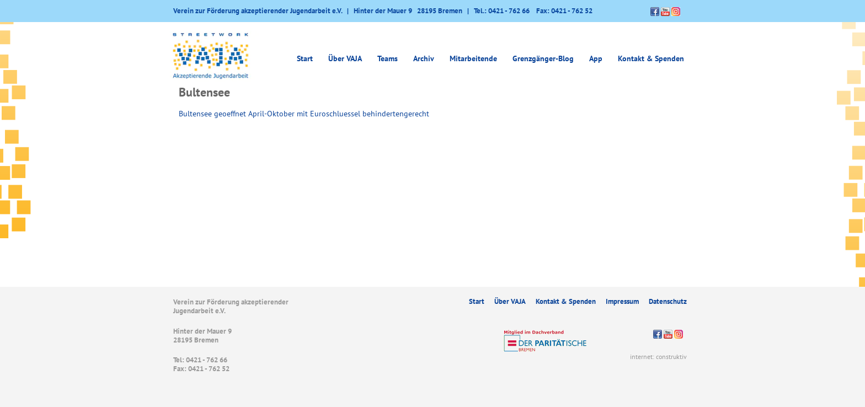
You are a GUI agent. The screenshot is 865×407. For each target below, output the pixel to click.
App (595, 58)
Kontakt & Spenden (651, 58)
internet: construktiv (658, 356)
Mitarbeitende (473, 58)
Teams (387, 58)
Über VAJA (345, 58)
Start (305, 58)
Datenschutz (668, 301)
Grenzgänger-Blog (543, 58)
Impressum (622, 301)
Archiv (423, 58)
